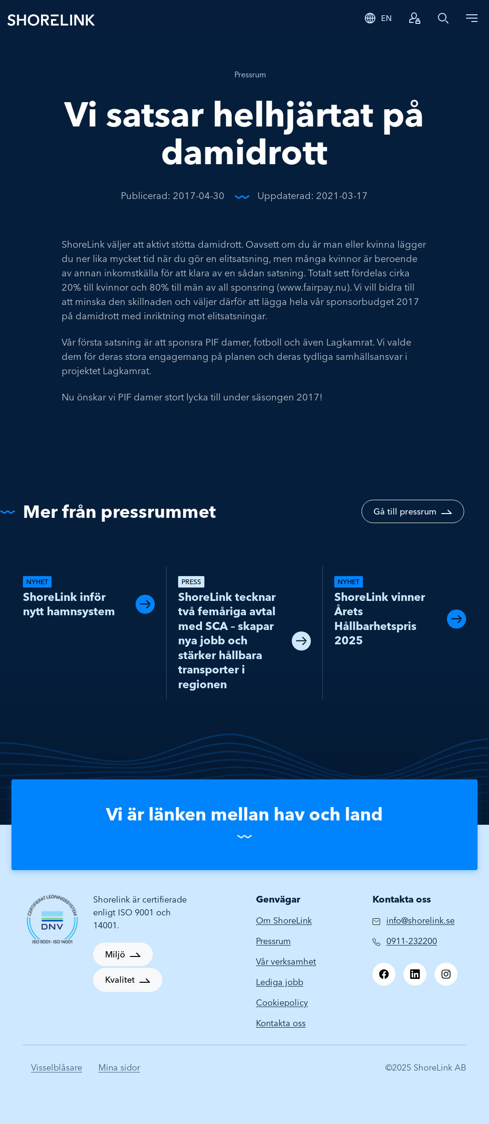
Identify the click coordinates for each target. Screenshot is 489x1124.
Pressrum (250, 74)
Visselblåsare (56, 1067)
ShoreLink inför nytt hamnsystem (69, 604)
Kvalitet (120, 979)
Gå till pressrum (404, 511)
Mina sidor (119, 1067)
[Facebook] (383, 974)
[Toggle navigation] (471, 18)
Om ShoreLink (284, 920)
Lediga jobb (279, 982)
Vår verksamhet (286, 961)
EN (386, 18)
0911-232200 (411, 940)
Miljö (115, 954)
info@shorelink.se (420, 920)
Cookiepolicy (282, 1002)
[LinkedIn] (415, 974)
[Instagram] (446, 974)
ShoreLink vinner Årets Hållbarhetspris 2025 (379, 619)
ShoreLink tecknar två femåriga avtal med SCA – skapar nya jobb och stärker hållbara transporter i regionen (227, 640)
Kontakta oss (281, 1023)
